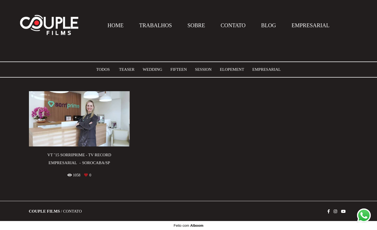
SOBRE (196, 25)
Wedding (152, 70)
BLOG (268, 25)
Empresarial (266, 70)
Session (203, 70)
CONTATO (233, 25)
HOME (116, 25)
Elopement (232, 70)
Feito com (188, 225)
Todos (103, 70)
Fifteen (178, 70)
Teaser (127, 70)
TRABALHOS (155, 25)
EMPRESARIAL (310, 25)
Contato (72, 211)
